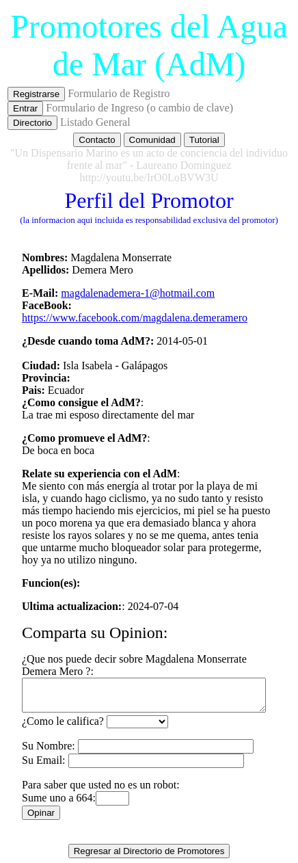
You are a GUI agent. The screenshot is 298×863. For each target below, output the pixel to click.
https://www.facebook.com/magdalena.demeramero (126, 317)
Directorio (32, 123)
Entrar (25, 108)
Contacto (97, 140)
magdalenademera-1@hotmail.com (129, 293)
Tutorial (204, 140)
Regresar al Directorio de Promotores (149, 845)
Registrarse (36, 94)
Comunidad (152, 140)
